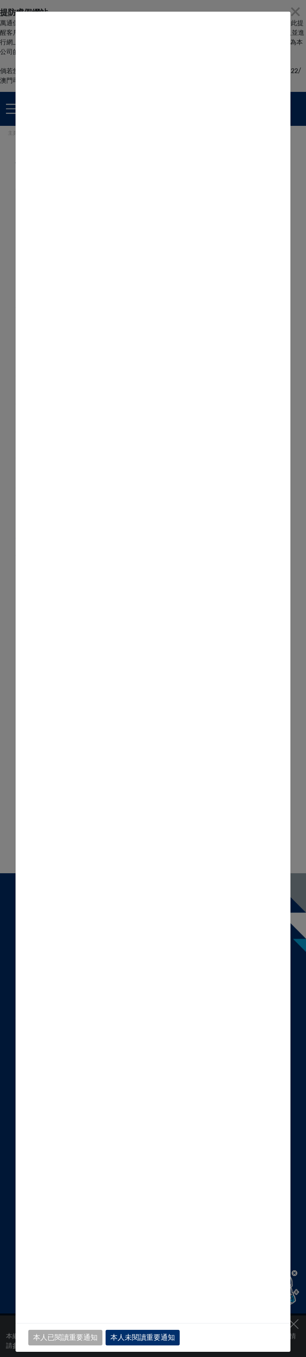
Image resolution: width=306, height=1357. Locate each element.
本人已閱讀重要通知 (65, 1337)
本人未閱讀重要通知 (142, 1337)
